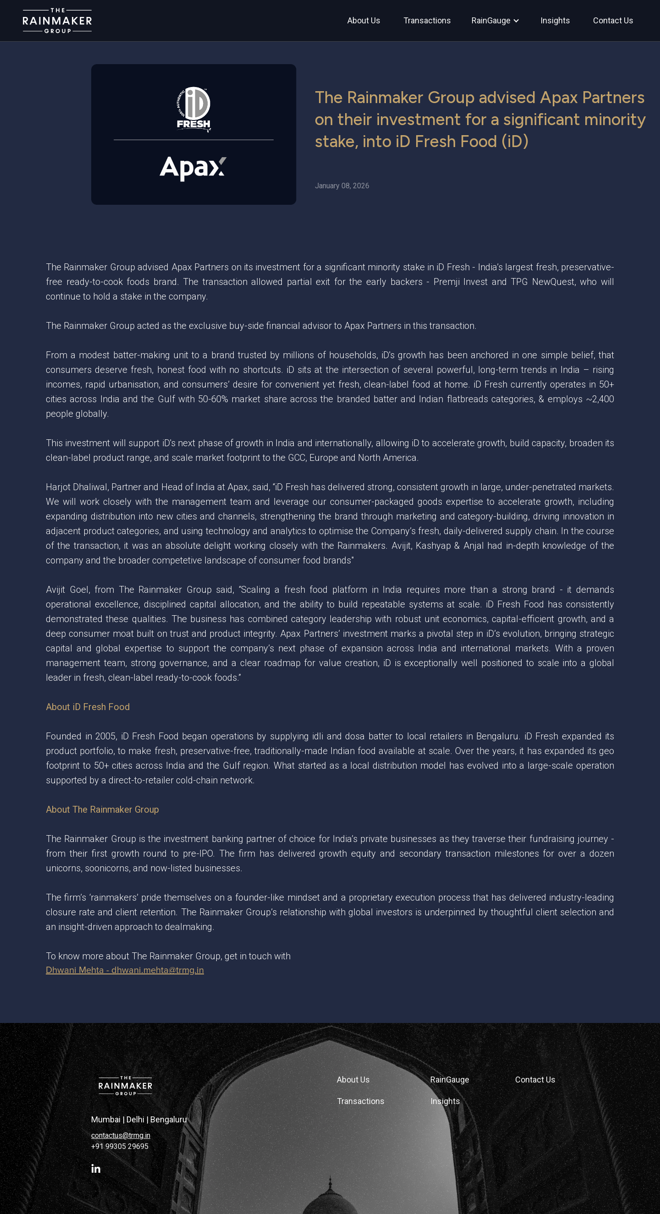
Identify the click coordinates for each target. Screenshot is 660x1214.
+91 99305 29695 (119, 1146)
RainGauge (449, 1079)
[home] (57, 20)
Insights (445, 1101)
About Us (353, 1079)
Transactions (361, 1101)
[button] (495, 20)
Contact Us (535, 1079)
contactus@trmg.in (120, 1135)
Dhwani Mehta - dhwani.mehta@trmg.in (125, 970)
